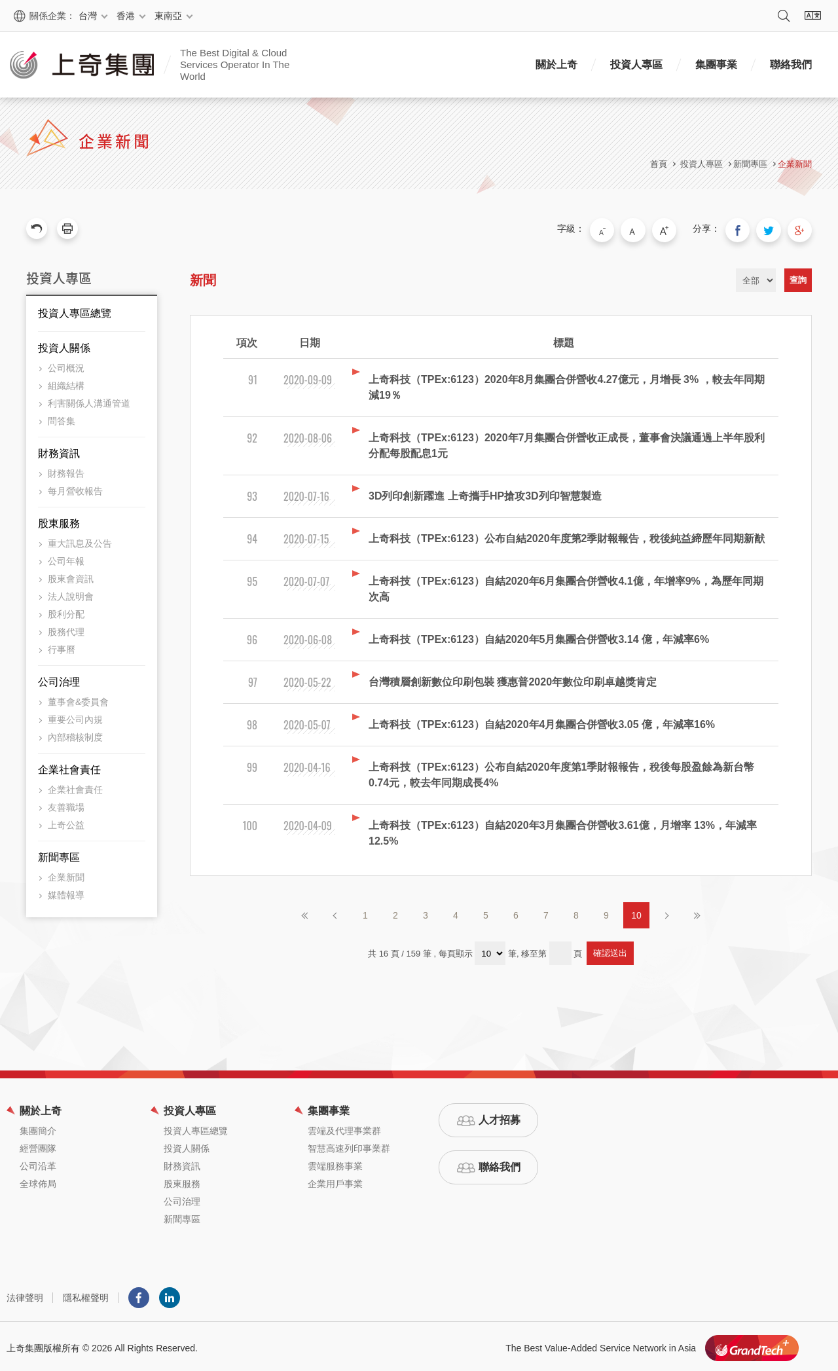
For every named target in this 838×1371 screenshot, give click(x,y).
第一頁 (305, 912)
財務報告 (66, 470)
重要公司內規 (75, 716)
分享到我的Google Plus (801, 228)
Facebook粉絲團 (138, 1294)
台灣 (88, 15)
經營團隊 (38, 1145)
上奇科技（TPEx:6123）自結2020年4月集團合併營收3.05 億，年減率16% (542, 721)
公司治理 (59, 678)
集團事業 (716, 64)
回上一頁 (36, 228)
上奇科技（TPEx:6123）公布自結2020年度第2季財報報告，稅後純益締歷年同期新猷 (567, 535)
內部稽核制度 (75, 734)
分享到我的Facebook (746, 228)
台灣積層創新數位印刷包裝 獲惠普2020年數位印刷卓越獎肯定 (513, 678)
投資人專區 (636, 64)
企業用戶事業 (335, 1180)
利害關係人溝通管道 (89, 400)
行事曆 (61, 646)
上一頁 (335, 912)
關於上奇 (556, 64)
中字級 (648, 228)
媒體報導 (66, 892)
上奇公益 (66, 821)
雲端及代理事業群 (344, 1127)
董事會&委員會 (78, 698)
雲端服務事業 (335, 1163)
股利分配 (66, 611)
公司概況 (66, 364)
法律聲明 (25, 1294)
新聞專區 (59, 854)
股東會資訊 (71, 575)
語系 (812, 15)
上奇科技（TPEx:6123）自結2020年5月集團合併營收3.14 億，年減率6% (539, 636)
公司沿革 (38, 1163)
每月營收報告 (75, 488)
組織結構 (66, 382)
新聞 (203, 277)
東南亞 (168, 15)
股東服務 (59, 520)
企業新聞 (795, 164)
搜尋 (783, 15)
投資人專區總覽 (74, 310)
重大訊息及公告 (80, 540)
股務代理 (66, 628)
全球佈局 (38, 1180)
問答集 (61, 417)
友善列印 (67, 228)
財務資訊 (59, 450)
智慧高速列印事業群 (349, 1145)
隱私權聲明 (86, 1294)
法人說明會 (71, 593)
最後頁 (696, 912)
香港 (126, 15)
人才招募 (499, 1116)
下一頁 (666, 912)
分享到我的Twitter (773, 228)
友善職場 (66, 804)
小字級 (621, 228)
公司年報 (66, 558)
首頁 (658, 164)
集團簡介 (38, 1127)
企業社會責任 (69, 766)
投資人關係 (64, 344)
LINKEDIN (169, 1294)
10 (636, 912)
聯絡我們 (791, 64)
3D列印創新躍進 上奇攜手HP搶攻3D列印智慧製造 (485, 492)
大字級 (676, 228)
